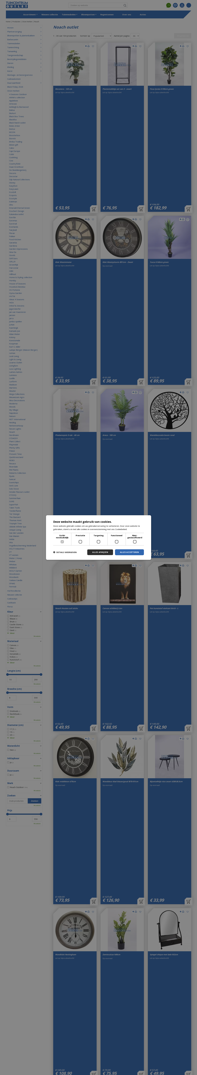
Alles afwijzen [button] (100, 552)
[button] (65, 552)
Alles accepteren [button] (129, 552)
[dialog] (98, 537)
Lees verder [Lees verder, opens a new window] (133, 529)
